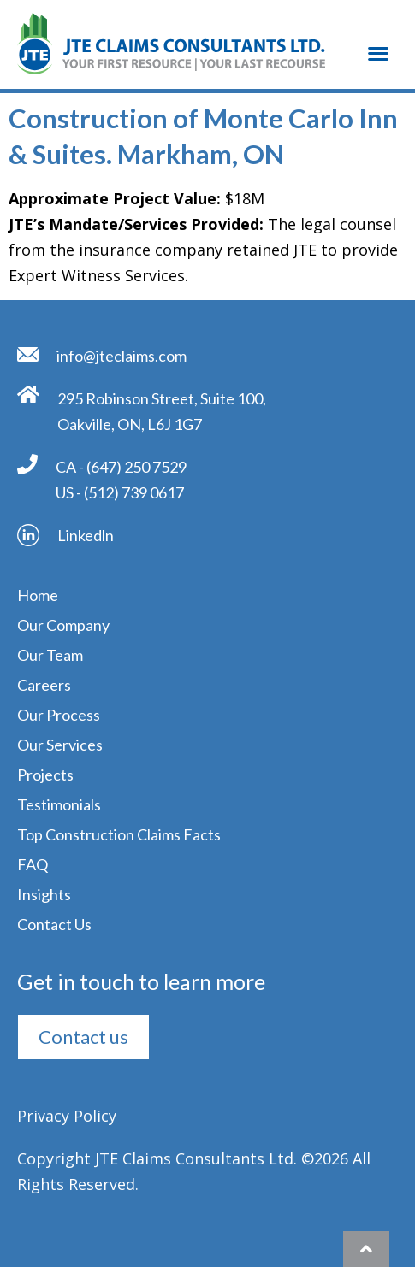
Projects (45, 774)
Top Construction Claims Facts (119, 834)
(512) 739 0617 (134, 492)
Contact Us (54, 924)
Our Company (63, 625)
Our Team (50, 654)
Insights (44, 894)
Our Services (60, 744)
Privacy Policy (66, 1115)
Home (37, 595)
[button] (378, 32)
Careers (44, 684)
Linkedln (85, 535)
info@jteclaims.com (121, 355)
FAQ (32, 864)
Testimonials (59, 804)
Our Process (58, 714)
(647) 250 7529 (136, 466)
